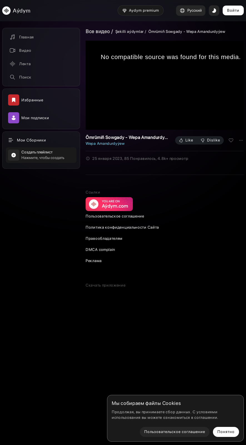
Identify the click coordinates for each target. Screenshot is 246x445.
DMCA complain (100, 346)
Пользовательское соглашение (115, 313)
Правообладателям (104, 335)
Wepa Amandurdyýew (105, 143)
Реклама (94, 357)
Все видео (98, 31)
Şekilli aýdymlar (129, 31)
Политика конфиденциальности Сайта (122, 324)
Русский (191, 10)
